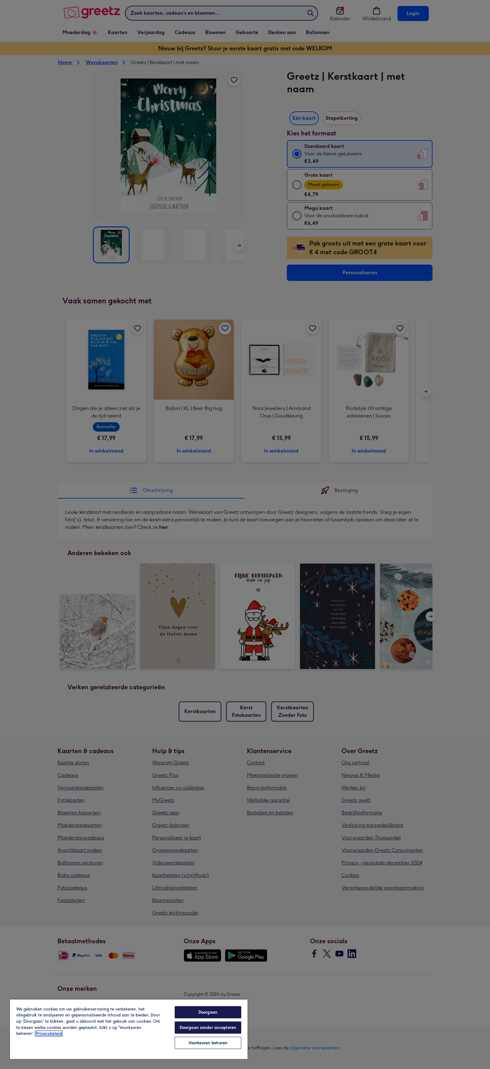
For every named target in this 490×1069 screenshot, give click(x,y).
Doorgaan (208, 1012)
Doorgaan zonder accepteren (208, 1027)
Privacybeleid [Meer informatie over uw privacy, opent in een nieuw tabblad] (49, 1033)
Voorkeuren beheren (208, 1043)
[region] (129, 1029)
